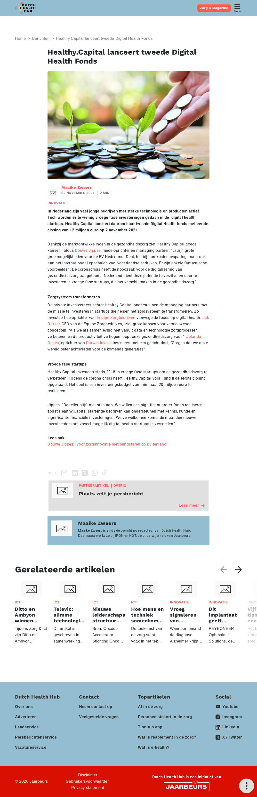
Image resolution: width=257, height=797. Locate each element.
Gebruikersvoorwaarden (88, 781)
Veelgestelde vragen (99, 717)
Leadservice (27, 727)
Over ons (24, 707)
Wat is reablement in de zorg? (167, 737)
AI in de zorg (150, 707)
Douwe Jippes (88, 250)
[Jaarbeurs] (186, 786)
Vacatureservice (30, 747)
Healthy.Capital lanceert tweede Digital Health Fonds (104, 38)
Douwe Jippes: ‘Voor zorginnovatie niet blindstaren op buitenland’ (107, 444)
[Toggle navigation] (237, 8)
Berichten (41, 38)
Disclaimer (87, 775)
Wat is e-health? (153, 747)
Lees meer (192, 505)
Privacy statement (87, 788)
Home (20, 38)
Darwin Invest (98, 343)
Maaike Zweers (76, 187)
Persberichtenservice (36, 737)
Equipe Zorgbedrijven (116, 317)
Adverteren (26, 717)
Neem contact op (95, 707)
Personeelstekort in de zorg (165, 717)
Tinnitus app (150, 727)
